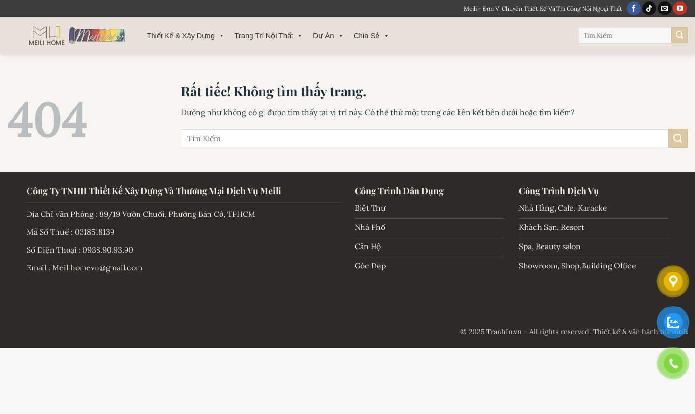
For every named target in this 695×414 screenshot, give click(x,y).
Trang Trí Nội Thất (269, 35)
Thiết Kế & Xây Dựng (186, 35)
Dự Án (328, 35)
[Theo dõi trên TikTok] (649, 8)
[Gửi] (679, 35)
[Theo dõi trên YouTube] (680, 8)
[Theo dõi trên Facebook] (634, 8)
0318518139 (94, 232)
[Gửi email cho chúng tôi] (665, 8)
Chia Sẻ (371, 35)
